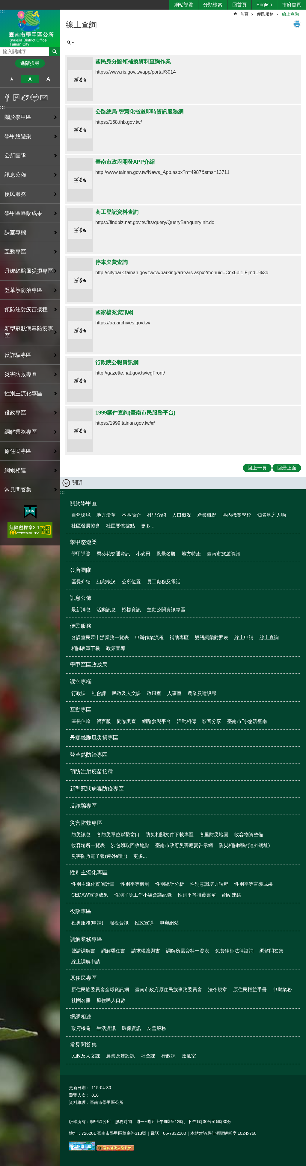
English (264, 4)
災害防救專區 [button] (20, 374)
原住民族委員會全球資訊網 (100, 989)
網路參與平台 (156, 721)
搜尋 (5, 50)
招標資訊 (131, 609)
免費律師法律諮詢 (234, 950)
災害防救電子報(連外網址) (99, 856)
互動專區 (80, 710)
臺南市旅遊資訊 (223, 553)
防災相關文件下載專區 (170, 834)
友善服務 (156, 1028)
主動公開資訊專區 (166, 609)
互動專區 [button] (15, 252)
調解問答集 (272, 950)
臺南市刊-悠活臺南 (247, 721)
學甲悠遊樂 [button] (17, 136)
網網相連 (80, 1017)
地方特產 (191, 553)
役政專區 (80, 911)
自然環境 (81, 515)
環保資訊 (131, 1028)
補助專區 (179, 637)
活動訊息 (106, 609)
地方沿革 (106, 515)
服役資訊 (119, 922)
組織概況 (106, 581)
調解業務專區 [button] (20, 432)
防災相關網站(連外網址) (244, 845)
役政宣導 (144, 922)
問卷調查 (126, 721)
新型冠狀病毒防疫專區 (28, 332)
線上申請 (244, 637)
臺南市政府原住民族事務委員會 (168, 989)
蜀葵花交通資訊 (113, 553)
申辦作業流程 (149, 637)
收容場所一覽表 (88, 845)
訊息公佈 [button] (15, 175)
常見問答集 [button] (17, 490)
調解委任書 (113, 950)
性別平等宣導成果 (253, 884)
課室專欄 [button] (15, 232)
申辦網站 (169, 922)
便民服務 (265, 14)
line (34, 97)
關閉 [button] (77, 483)
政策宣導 (115, 648)
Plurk (16, 97)
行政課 (78, 693)
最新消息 (81, 609)
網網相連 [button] (15, 470)
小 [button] (11, 79)
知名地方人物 (271, 515)
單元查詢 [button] (70, 42)
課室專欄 (80, 682)
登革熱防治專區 (23, 290)
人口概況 (181, 515)
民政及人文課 (126, 693)
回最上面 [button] (286, 467)
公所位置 (131, 581)
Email (44, 97)
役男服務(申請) (87, 922)
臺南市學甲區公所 (30, 28)
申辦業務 (282, 989)
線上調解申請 (85, 961)
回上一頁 (257, 467)
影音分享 (211, 721)
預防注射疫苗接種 (26, 309)
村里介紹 (156, 515)
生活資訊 (106, 1028)
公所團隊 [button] (15, 156)
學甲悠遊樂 (83, 542)
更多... (147, 525)
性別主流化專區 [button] (23, 393)
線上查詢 (290, 14)
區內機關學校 (236, 515)
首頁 (244, 14)
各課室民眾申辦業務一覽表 (100, 637)
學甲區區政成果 (23, 213)
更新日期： (79, 1087)
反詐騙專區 (17, 355)
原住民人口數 (111, 1000)
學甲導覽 (81, 553)
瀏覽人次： (79, 1095)
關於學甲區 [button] (17, 117)
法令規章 (217, 989)
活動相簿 (186, 721)
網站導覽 (183, 4)
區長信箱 (81, 721)
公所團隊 (80, 570)
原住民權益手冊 (250, 989)
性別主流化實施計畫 (92, 884)
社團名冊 (81, 1000)
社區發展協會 (85, 525)
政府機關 (81, 1028)
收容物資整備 (248, 834)
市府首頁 (291, 4)
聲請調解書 (83, 950)
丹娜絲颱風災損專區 (28, 271)
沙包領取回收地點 (130, 845)
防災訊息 (81, 834)
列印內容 (297, 24)
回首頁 (239, 4)
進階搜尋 (30, 63)
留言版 (104, 721)
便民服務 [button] (15, 194)
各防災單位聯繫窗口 (118, 834)
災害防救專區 (86, 823)
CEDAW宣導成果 (89, 894)
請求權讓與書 (145, 950)
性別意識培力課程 (209, 884)
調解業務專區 (86, 939)
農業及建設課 (202, 693)
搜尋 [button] (54, 51)
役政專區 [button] (15, 413)
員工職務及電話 (163, 581)
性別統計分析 (169, 884)
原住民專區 (83, 978)
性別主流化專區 (89, 873)
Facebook (7, 97)
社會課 (99, 693)
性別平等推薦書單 (197, 894)
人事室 (174, 693)
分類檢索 (212, 4)
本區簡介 (131, 515)
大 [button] (48, 79)
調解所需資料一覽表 (187, 950)
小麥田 (143, 553)
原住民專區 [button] (17, 451)
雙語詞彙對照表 (211, 637)
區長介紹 (81, 581)
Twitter (25, 97)
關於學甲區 (83, 503)
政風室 (154, 693)
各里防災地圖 (214, 834)
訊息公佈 (80, 598)
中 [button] (30, 79)
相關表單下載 (85, 648)
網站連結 (231, 894)
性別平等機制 (134, 884)
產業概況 (206, 515)
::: (2, 11)
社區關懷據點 (120, 525)
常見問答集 (83, 1045)
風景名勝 (166, 553)
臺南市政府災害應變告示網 (184, 845)
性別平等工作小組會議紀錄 (143, 894)
